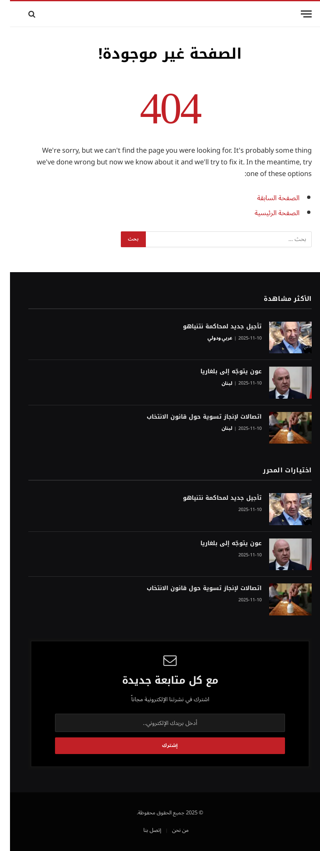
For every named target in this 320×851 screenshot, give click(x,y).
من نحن (170, 830)
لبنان (217, 383)
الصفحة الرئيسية (267, 213)
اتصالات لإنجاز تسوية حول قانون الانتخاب (194, 417)
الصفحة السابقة (268, 198)
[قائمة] (296, 14)
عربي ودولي (210, 338)
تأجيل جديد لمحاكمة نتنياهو (212, 327)
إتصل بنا (142, 830)
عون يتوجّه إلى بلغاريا (221, 371)
